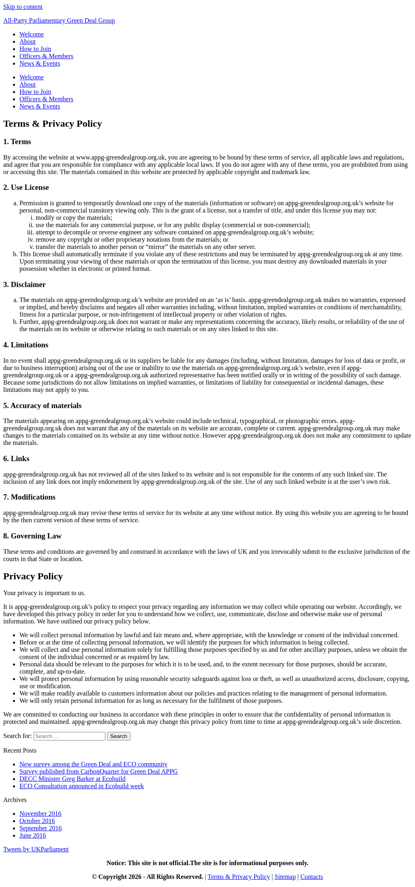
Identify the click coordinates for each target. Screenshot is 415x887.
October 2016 (37, 820)
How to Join (35, 48)
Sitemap (285, 876)
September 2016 (40, 828)
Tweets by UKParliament (36, 849)
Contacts (311, 876)
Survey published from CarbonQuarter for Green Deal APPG (98, 771)
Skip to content (23, 6)
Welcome (31, 34)
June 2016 (32, 835)
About (27, 41)
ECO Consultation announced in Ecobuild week (81, 786)
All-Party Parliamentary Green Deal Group (59, 20)
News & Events (39, 63)
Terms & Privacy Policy (239, 876)
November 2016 (40, 813)
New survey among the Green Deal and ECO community (93, 764)
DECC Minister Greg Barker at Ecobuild (72, 778)
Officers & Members (46, 56)
